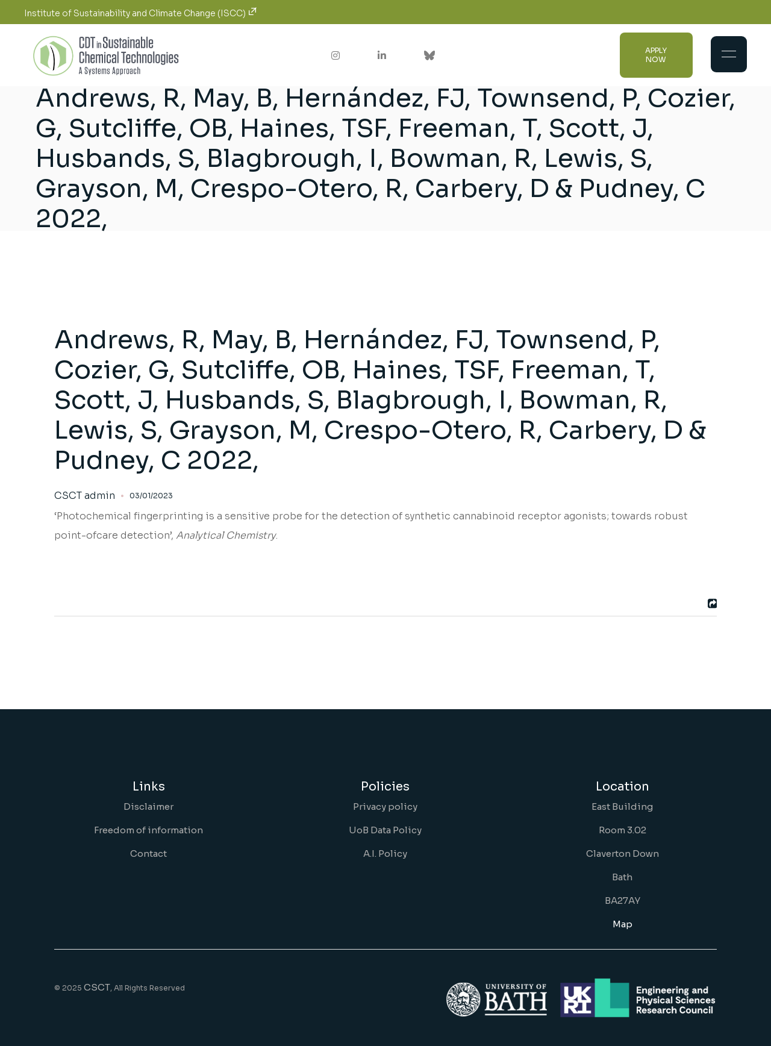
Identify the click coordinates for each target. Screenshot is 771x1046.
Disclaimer (148, 806)
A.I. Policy (385, 853)
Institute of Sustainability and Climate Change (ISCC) (140, 13)
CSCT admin (84, 496)
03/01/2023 (151, 495)
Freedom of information (148, 830)
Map (622, 924)
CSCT (97, 987)
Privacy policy (385, 806)
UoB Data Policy (385, 830)
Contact (148, 853)
